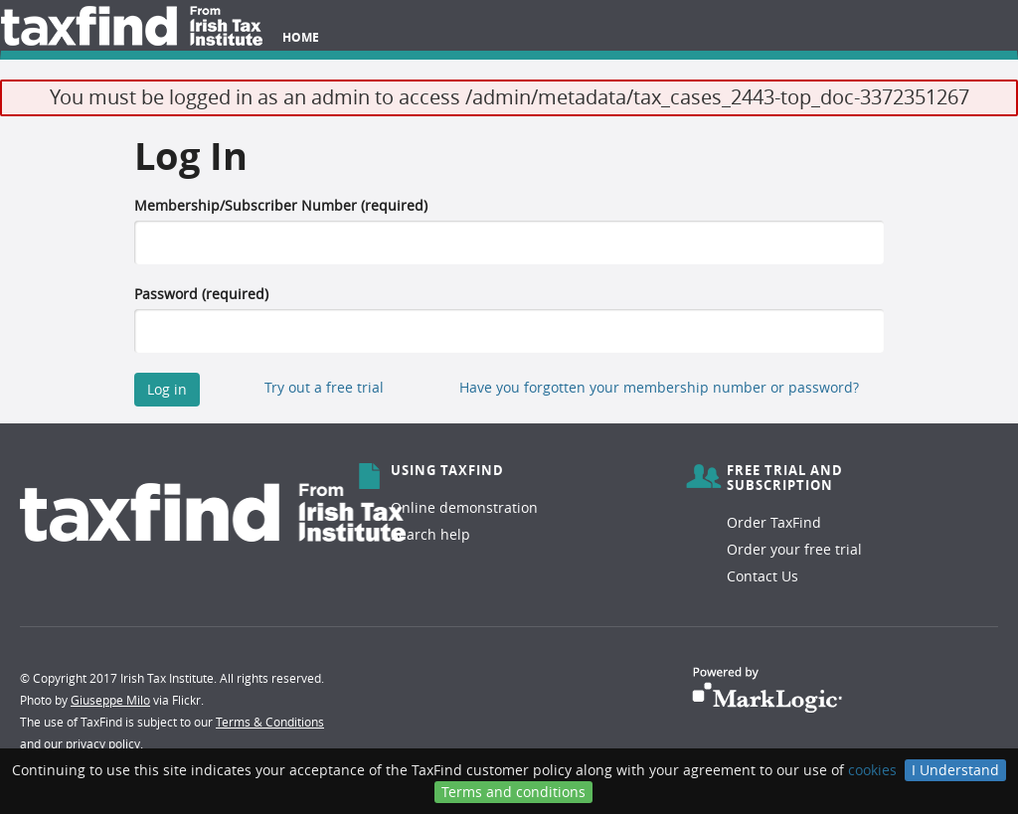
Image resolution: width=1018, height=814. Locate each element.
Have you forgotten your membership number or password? (659, 387)
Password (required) (201, 293)
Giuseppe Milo (110, 700)
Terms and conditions (513, 791)
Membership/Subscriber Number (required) (280, 205)
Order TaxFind (774, 522)
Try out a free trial (324, 387)
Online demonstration (464, 507)
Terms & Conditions (270, 722)
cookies (872, 769)
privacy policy (103, 743)
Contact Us (762, 576)
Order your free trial (794, 549)
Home (300, 37)
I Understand (955, 769)
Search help (430, 534)
